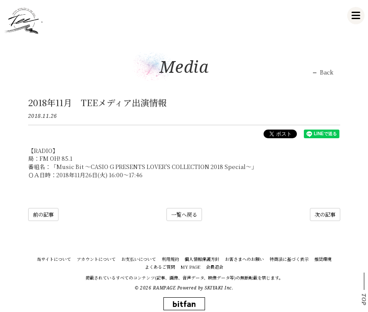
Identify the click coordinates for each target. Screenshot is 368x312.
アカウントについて (96, 259)
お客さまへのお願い (244, 259)
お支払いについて (138, 259)
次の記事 (325, 214)
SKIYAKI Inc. (219, 288)
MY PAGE (190, 267)
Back (326, 72)
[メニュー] (356, 15)
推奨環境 (323, 259)
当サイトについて (54, 259)
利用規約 (170, 259)
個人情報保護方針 (202, 259)
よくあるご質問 (160, 267)
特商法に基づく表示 (289, 259)
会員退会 (214, 267)
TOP (364, 299)
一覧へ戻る (184, 214)
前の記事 (43, 214)
